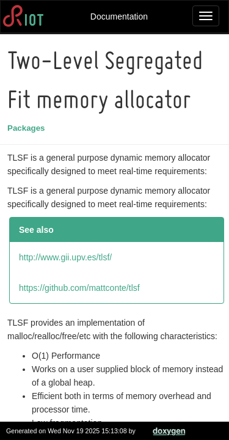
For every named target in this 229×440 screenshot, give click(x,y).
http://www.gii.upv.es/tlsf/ (67, 257)
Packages (28, 128)
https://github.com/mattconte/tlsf (81, 288)
